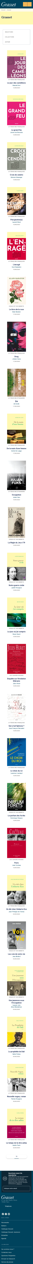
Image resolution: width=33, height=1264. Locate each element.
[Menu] (27, 4)
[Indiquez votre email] (14, 1188)
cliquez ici (19, 1183)
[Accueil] (8, 4)
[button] (10, 32)
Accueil (3, 10)
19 (16, 1156)
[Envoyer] (28, 1188)
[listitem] (2, 1214)
